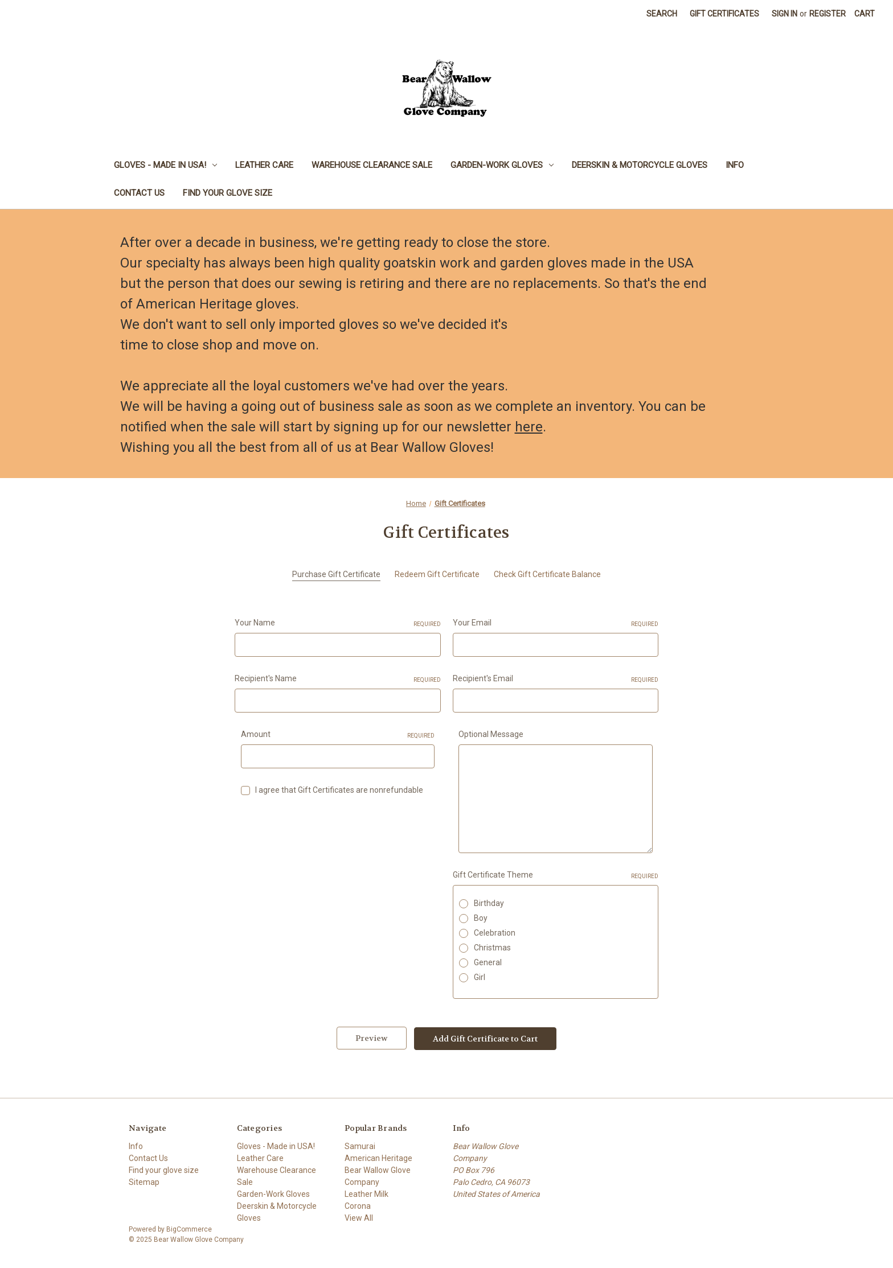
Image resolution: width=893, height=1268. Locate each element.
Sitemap (144, 1181)
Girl (479, 977)
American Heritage (378, 1157)
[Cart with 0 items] (864, 14)
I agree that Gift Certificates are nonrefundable (339, 789)
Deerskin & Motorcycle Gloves (639, 165)
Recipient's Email (556, 679)
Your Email (556, 623)
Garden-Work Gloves (502, 165)
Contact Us (139, 193)
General (488, 962)
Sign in (784, 13)
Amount (338, 735)
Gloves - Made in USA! (165, 165)
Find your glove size (227, 193)
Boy (481, 918)
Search (661, 13)
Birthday (489, 903)
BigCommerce (189, 1229)
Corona (358, 1205)
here (529, 427)
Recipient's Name (338, 679)
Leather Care (264, 165)
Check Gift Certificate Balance (547, 574)
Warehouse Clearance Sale (372, 165)
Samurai (360, 1145)
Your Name (338, 623)
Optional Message (490, 734)
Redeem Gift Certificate (437, 574)
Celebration (494, 932)
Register (827, 13)
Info (735, 165)
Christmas (492, 947)
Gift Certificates (724, 13)
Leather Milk (366, 1193)
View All (359, 1217)
